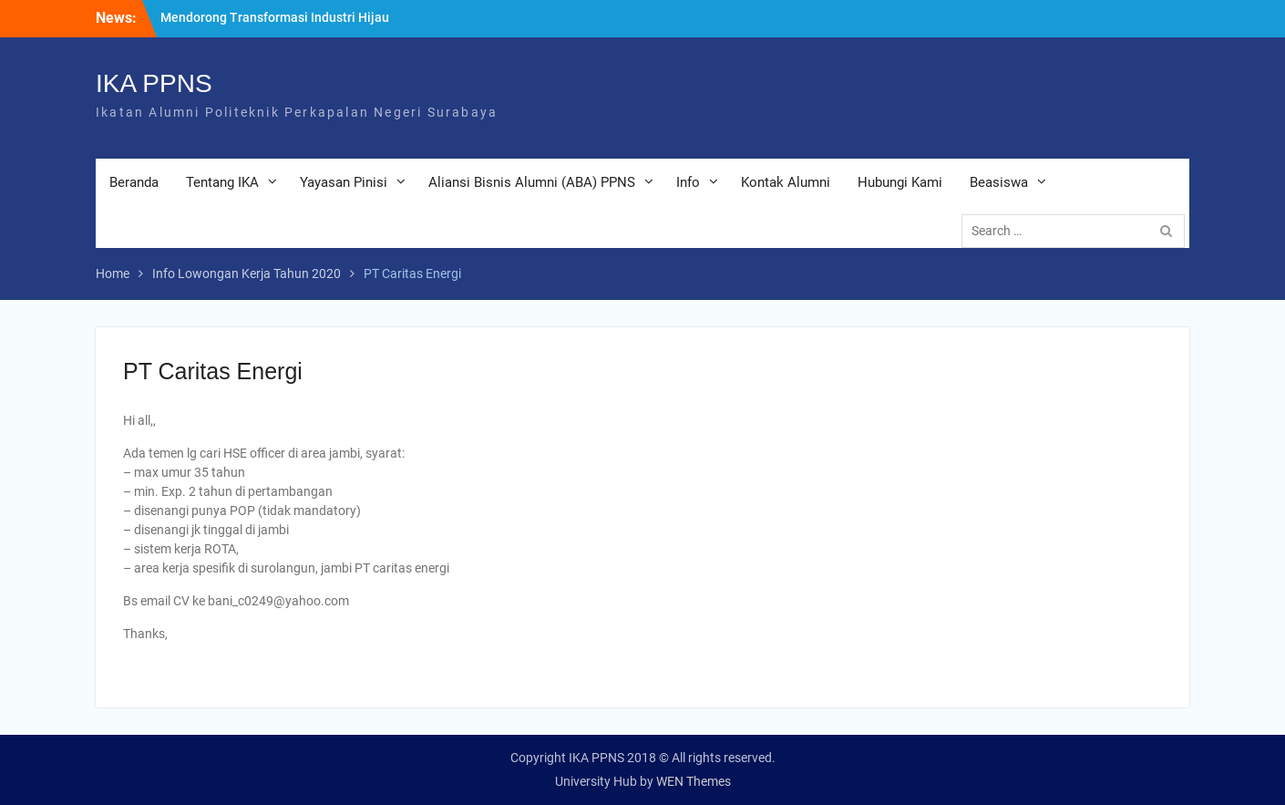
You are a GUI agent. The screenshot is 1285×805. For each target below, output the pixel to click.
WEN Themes (693, 781)
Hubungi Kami (900, 182)
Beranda (134, 182)
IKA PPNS (154, 83)
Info (688, 182)
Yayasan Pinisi (343, 182)
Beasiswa (999, 182)
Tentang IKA (222, 182)
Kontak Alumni (785, 182)
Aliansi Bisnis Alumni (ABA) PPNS (531, 182)
